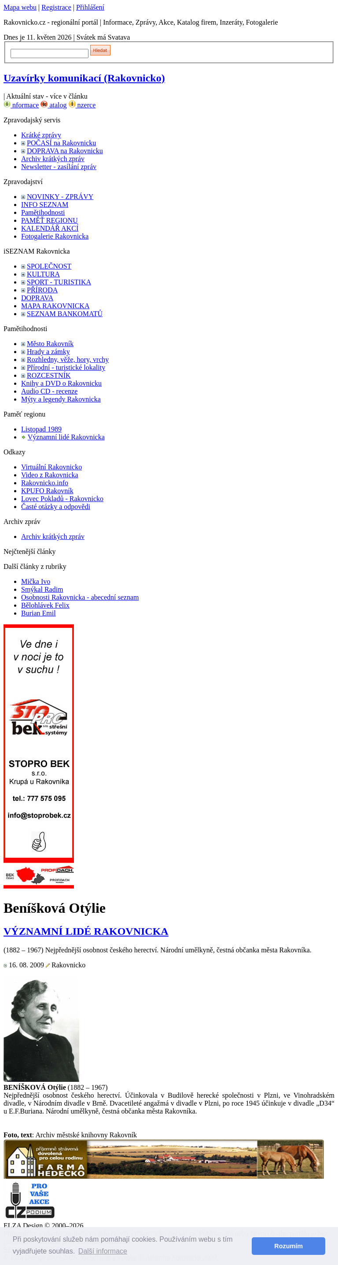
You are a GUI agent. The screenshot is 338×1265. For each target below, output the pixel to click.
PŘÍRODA (42, 290)
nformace (21, 105)
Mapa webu (20, 7)
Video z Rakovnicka (49, 475)
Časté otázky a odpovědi (55, 506)
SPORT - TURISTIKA (59, 282)
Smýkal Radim (42, 589)
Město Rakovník (50, 343)
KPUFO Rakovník (47, 490)
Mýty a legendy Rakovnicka (61, 399)
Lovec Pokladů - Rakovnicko (62, 498)
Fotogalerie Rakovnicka (54, 236)
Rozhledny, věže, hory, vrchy (68, 359)
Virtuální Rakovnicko (51, 467)
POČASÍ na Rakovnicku (61, 143)
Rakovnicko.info (44, 483)
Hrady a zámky (48, 351)
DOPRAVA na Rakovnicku (65, 151)
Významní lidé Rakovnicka (66, 437)
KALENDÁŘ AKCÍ (49, 228)
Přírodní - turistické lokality (66, 367)
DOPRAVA (37, 298)
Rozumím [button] (288, 1246)
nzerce (82, 105)
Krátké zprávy (41, 135)
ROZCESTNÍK (49, 375)
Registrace (56, 7)
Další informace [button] (102, 1251)
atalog (53, 105)
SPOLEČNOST (49, 266)
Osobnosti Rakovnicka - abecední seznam (80, 597)
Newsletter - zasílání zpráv (58, 166)
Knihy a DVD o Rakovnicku (61, 383)
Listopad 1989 (41, 429)
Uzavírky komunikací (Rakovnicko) (84, 78)
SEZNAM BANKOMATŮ (65, 313)
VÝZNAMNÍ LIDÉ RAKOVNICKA (86, 931)
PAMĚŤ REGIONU (49, 220)
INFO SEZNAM (44, 204)
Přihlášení (90, 7)
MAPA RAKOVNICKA (55, 306)
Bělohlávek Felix (45, 605)
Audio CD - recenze (49, 391)
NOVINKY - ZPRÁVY (60, 196)
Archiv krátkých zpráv (52, 158)
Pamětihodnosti (43, 212)
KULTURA (43, 274)
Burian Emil (38, 613)
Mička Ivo (35, 581)
